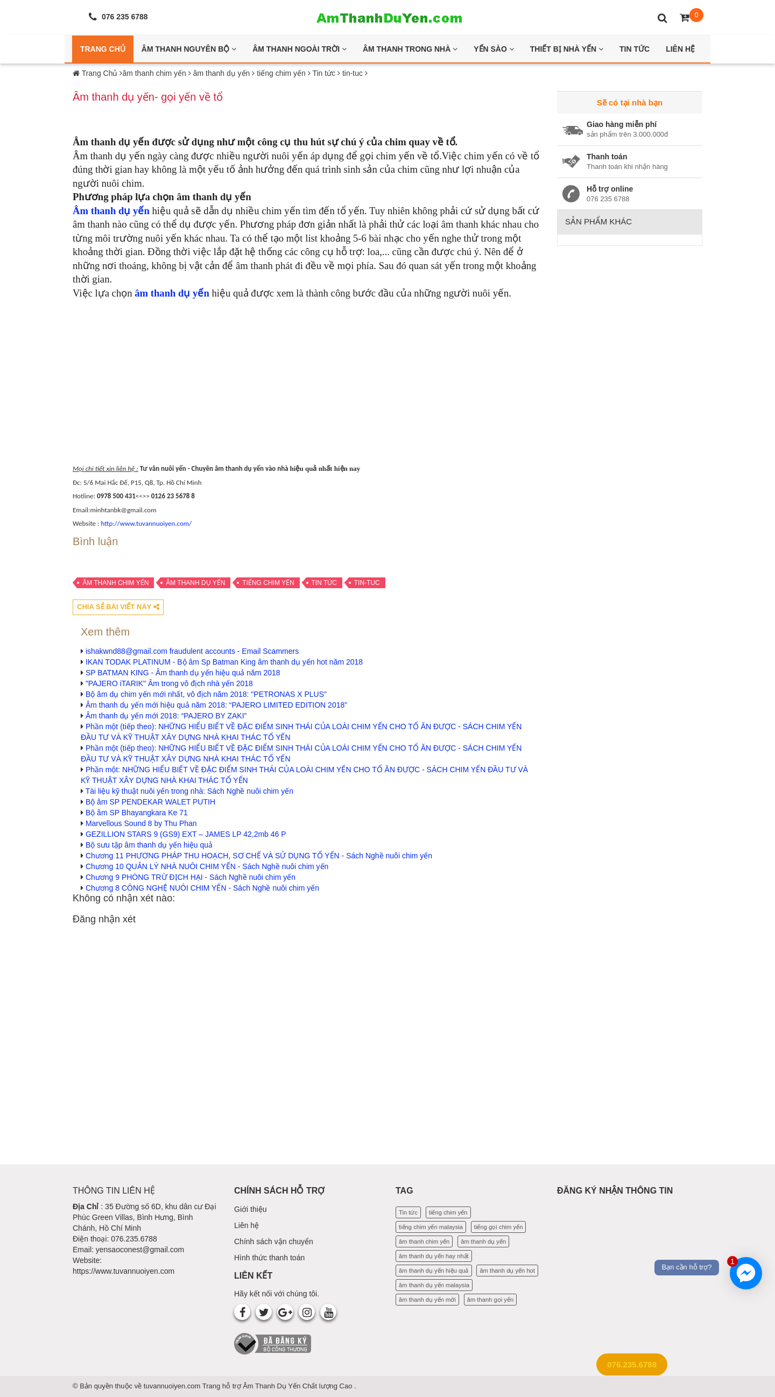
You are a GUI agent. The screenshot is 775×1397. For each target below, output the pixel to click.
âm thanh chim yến (115, 583)
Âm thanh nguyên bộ (189, 49)
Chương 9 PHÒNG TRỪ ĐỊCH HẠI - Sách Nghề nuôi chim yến (190, 877)
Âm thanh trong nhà (410, 49)
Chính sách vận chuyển (273, 1241)
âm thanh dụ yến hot (507, 1270)
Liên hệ (246, 1225)
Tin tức (324, 583)
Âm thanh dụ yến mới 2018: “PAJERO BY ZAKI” (166, 715)
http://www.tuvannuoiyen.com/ (146, 523)
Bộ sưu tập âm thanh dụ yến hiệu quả (149, 845)
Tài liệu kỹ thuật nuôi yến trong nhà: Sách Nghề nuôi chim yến (189, 791)
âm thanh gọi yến (490, 1299)
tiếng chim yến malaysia (431, 1227)
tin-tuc (367, 583)
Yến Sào (494, 49)
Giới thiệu (250, 1209)
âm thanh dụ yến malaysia (434, 1285)
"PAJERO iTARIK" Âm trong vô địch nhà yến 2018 (169, 683)
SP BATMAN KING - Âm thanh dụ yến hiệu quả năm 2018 (183, 672)
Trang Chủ (102, 49)
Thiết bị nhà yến (566, 49)
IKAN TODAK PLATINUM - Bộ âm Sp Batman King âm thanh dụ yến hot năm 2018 (224, 662)
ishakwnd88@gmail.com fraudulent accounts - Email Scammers (192, 651)
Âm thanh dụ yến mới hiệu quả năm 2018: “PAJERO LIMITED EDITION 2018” (216, 705)
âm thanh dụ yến (195, 583)
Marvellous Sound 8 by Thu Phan (141, 823)
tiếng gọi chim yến (498, 1227)
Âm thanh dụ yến (111, 210)
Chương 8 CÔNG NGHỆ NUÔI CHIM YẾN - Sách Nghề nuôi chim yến (202, 888)
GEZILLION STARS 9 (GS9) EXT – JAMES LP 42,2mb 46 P (186, 834)
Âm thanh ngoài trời (299, 49)
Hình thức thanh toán (269, 1257)
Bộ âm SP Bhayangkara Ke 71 (137, 812)
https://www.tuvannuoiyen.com (123, 1271)
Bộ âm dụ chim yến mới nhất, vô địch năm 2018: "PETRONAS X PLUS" (206, 694)
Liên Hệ (680, 49)
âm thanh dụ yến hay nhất (434, 1256)
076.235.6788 (632, 1364)
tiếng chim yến (268, 583)
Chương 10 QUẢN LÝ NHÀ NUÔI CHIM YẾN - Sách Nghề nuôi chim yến (207, 866)
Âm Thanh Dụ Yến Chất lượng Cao (298, 1386)
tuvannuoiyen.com (173, 1386)
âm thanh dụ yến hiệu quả (434, 1270)
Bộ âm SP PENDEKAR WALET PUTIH (150, 802)
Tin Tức (634, 49)
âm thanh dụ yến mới (427, 1299)
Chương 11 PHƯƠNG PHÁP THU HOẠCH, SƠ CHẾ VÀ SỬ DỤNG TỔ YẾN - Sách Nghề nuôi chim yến (259, 855)
